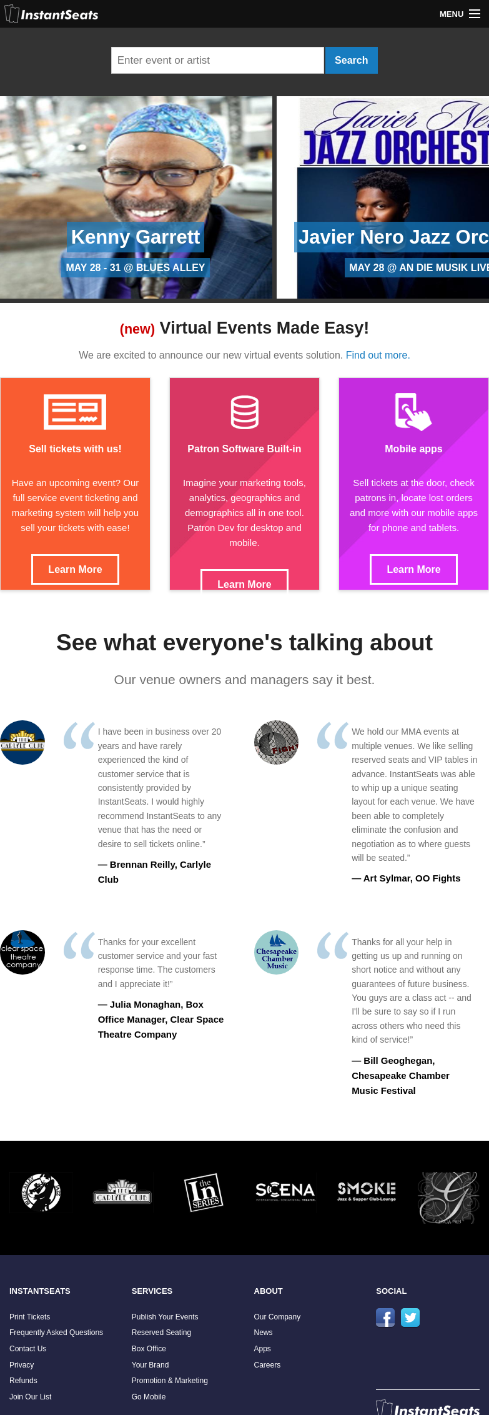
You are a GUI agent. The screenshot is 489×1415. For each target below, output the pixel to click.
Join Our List (30, 1397)
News (263, 1332)
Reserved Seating (161, 1332)
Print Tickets (29, 1317)
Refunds (23, 1380)
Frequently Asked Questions (56, 1332)
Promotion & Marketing (170, 1380)
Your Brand (150, 1365)
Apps (262, 1348)
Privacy (21, 1365)
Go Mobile (149, 1397)
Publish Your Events (165, 1317)
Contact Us (27, 1348)
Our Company (277, 1317)
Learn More (75, 569)
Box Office (149, 1348)
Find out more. (378, 355)
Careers (267, 1365)
